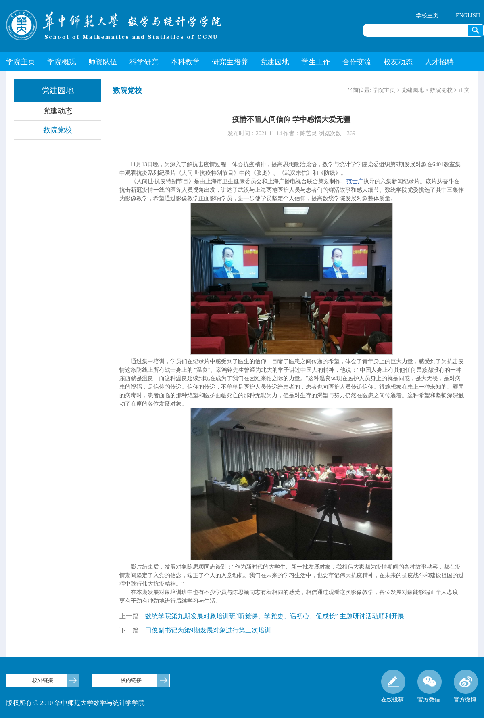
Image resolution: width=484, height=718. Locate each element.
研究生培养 (230, 62)
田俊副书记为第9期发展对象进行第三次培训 (208, 630)
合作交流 (356, 62)
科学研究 (144, 62)
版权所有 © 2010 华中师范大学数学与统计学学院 (75, 702)
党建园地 (274, 62)
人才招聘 (439, 62)
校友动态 (398, 62)
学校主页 (427, 16)
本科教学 (185, 62)
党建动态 (57, 111)
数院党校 (57, 130)
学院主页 (20, 62)
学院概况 (61, 62)
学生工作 (315, 62)
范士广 (354, 181)
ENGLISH (468, 16)
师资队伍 (102, 62)
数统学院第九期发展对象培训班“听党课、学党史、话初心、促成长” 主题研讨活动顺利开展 (274, 616)
